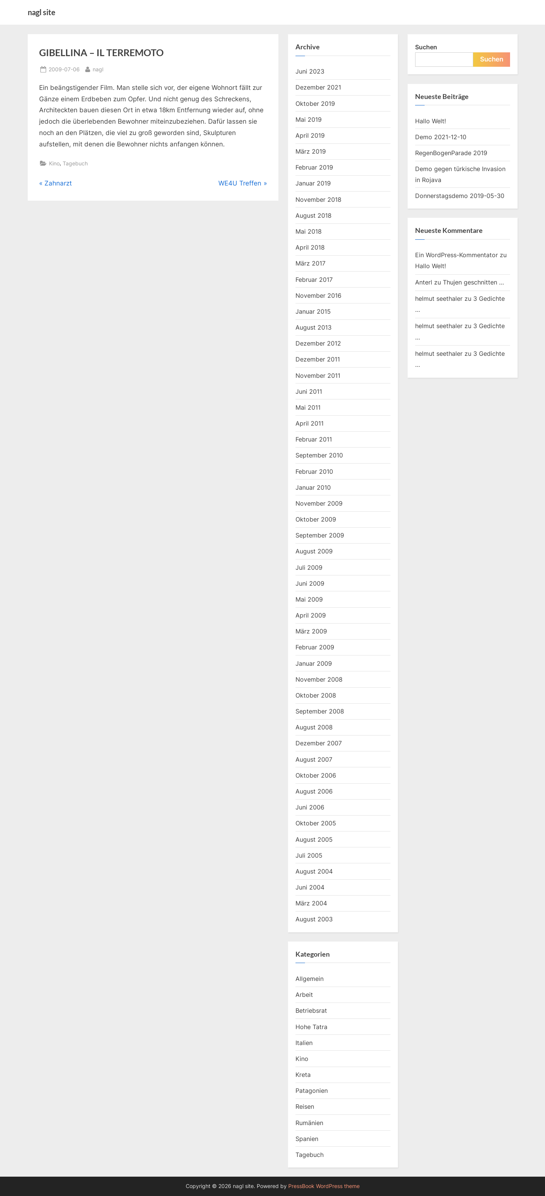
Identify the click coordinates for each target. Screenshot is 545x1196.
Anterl (423, 282)
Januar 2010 (313, 487)
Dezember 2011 (317, 359)
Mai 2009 (309, 599)
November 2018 (318, 199)
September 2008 (319, 711)
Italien (304, 1043)
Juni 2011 (308, 391)
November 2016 (318, 295)
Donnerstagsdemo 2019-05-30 (459, 196)
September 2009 (319, 535)
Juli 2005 (308, 855)
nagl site (41, 12)
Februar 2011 (313, 439)
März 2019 (310, 151)
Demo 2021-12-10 (440, 137)
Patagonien (311, 1090)
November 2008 (319, 679)
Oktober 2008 (315, 695)
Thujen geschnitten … (473, 282)
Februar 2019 (314, 167)
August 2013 (313, 327)
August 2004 (314, 871)
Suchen (426, 47)
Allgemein (309, 978)
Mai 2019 (308, 119)
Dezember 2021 (318, 87)
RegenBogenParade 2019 (451, 153)
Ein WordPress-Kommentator (456, 255)
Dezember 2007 (318, 743)
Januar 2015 (313, 311)
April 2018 (310, 247)
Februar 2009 (314, 647)
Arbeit (304, 994)
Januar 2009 (313, 663)
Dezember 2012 (318, 343)
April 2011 (309, 423)
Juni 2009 (309, 583)
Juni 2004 (309, 887)
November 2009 (319, 503)
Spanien (306, 1139)
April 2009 (310, 615)
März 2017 (310, 263)
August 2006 (314, 791)
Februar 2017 (314, 279)
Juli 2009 (308, 567)
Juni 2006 (309, 807)
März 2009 (311, 631)
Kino (54, 163)
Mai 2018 (308, 231)
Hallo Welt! (430, 121)
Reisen (304, 1106)
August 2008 (314, 727)
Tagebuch (75, 163)
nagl (98, 68)
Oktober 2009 (315, 519)
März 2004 (311, 903)
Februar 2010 (314, 471)
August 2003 (314, 919)
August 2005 (314, 839)
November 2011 (317, 375)
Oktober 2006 (315, 775)
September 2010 (319, 455)
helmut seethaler (439, 298)
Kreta (303, 1074)
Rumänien (309, 1123)
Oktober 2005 (315, 823)
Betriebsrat (311, 1010)
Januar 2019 (313, 183)
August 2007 (313, 759)
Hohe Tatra (311, 1027)
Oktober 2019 (315, 103)
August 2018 (313, 215)
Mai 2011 (308, 407)
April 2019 (310, 135)
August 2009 (314, 551)
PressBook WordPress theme (324, 1186)
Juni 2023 (309, 71)
